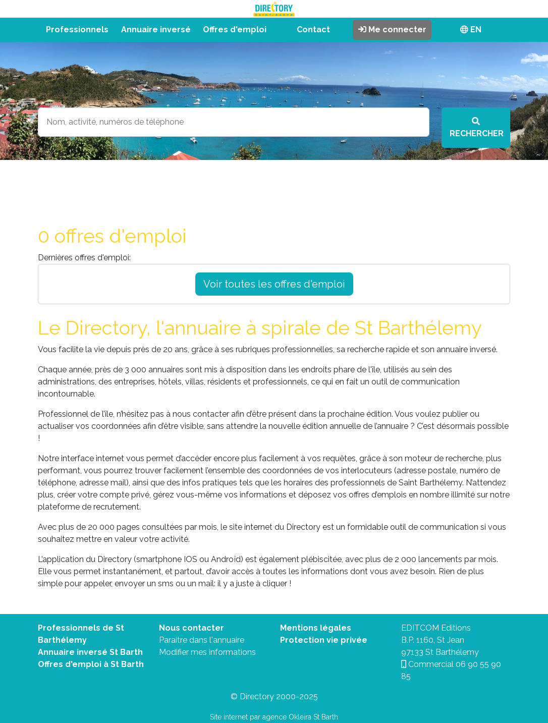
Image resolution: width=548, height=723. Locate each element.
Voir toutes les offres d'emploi (274, 284)
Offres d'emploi (234, 29)
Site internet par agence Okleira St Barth (274, 717)
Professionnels (77, 29)
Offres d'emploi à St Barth (91, 664)
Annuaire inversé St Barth (90, 652)
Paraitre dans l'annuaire (201, 640)
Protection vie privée (323, 640)
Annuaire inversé (156, 29)
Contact (313, 29)
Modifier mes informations (207, 652)
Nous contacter (191, 628)
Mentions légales (315, 628)
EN (470, 29)
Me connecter (392, 29)
